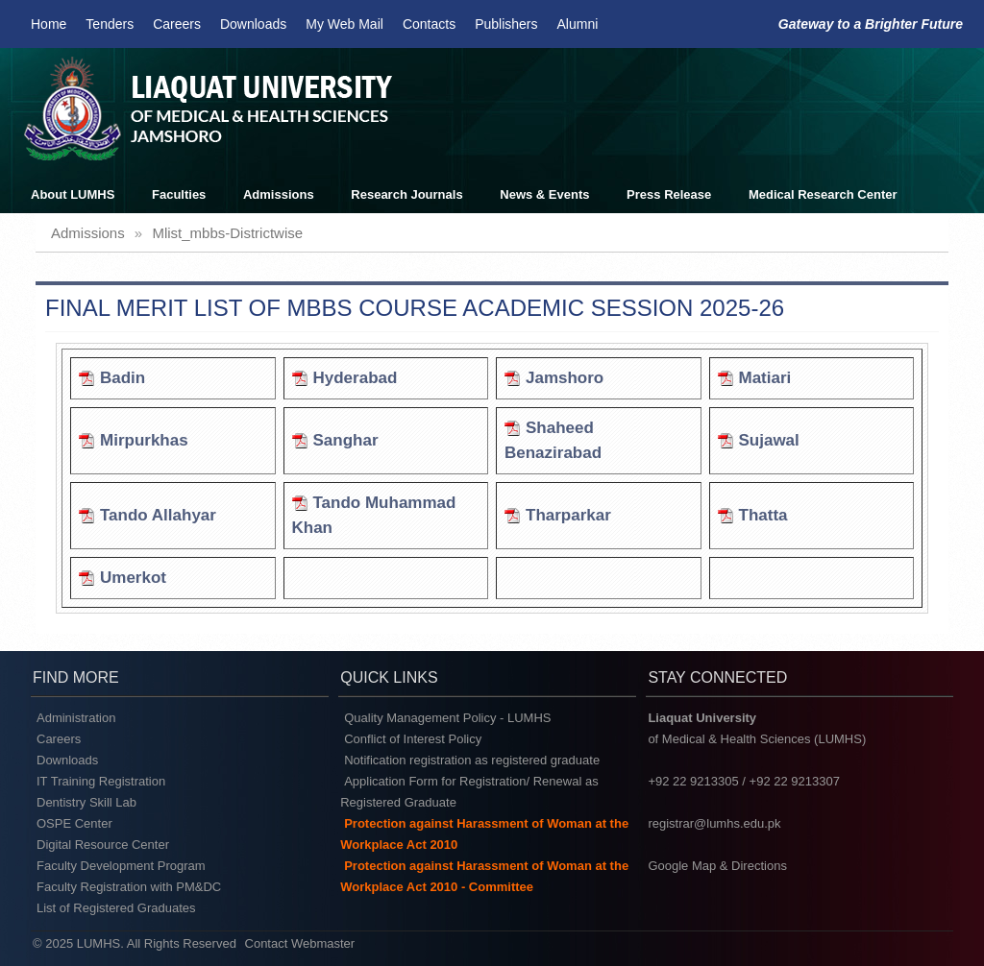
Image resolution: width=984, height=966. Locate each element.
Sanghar (346, 440)
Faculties (179, 194)
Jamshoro (564, 378)
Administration (76, 718)
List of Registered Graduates (116, 908)
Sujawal (769, 440)
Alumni (578, 24)
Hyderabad (355, 378)
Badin (122, 378)
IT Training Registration (101, 781)
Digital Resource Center (103, 844)
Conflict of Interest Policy (412, 739)
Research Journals (406, 194)
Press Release (669, 194)
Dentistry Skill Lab (86, 802)
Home (48, 24)
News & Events (544, 194)
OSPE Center (74, 823)
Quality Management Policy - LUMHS (447, 718)
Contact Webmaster (300, 943)
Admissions (278, 194)
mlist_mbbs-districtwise (227, 233)
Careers (177, 24)
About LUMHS (72, 194)
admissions (88, 233)
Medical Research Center (823, 194)
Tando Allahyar (158, 515)
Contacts (429, 24)
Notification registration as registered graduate (472, 760)
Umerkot (133, 577)
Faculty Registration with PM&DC (129, 887)
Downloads (253, 24)
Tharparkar (568, 515)
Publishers (506, 24)
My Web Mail (344, 24)
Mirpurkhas (144, 440)
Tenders (110, 24)
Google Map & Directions (717, 865)
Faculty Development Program (121, 865)
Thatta (763, 515)
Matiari (765, 378)
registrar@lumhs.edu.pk (714, 823)
